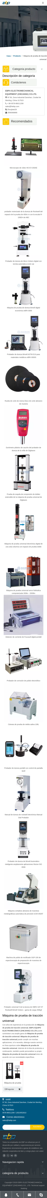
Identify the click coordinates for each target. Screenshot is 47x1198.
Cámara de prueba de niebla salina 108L (23, 724)
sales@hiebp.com (12, 106)
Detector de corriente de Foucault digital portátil (23, 637)
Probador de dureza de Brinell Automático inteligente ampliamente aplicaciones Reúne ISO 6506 (23, 864)
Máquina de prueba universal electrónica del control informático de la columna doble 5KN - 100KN (13, 1083)
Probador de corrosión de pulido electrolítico (23, 681)
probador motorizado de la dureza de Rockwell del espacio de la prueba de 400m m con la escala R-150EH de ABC (23, 214)
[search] (16, 1127)
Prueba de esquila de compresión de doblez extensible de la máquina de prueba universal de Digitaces (23, 497)
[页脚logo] (11, 1137)
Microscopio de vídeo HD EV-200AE (23, 168)
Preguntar (8, 1089)
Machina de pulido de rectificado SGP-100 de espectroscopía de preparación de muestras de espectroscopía (23, 960)
